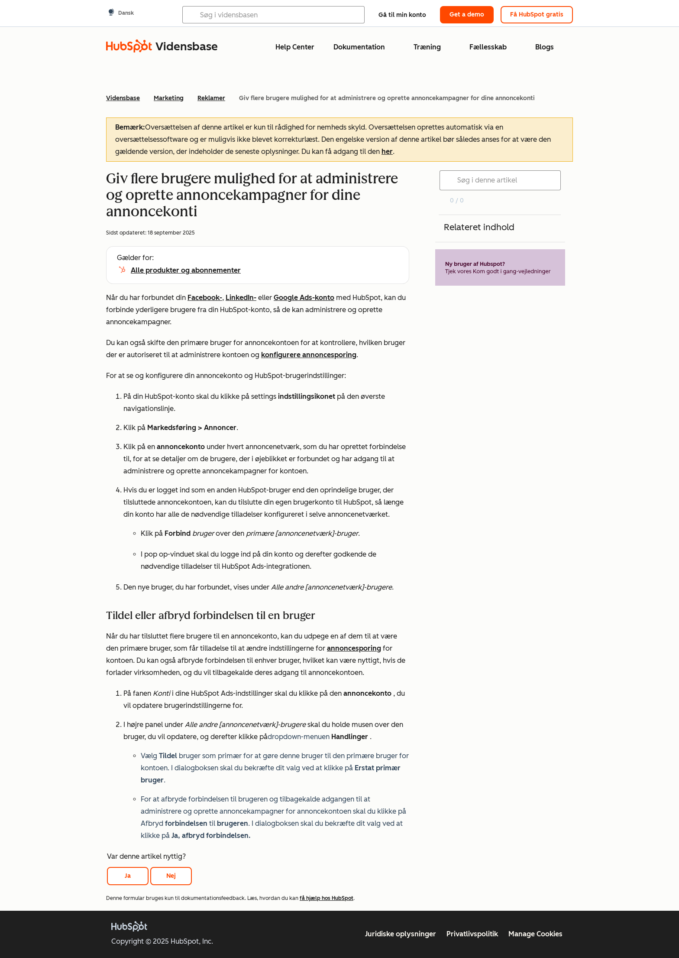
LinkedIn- (241, 297)
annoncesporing (354, 648)
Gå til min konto (402, 15)
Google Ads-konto (304, 297)
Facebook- (205, 297)
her (387, 151)
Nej (171, 876)
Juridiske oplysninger (400, 934)
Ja (128, 876)
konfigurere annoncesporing (308, 355)
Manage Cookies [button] (535, 934)
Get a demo (466, 14)
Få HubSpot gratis (536, 14)
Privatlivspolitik (472, 934)
